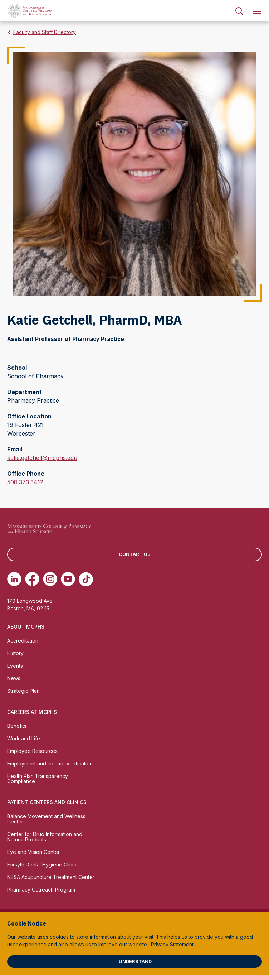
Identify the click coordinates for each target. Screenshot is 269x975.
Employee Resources (32, 751)
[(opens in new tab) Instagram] (50, 579)
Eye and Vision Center (33, 852)
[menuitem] (239, 10)
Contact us (135, 554)
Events (15, 666)
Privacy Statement (172, 944)
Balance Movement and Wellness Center (46, 819)
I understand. (134, 961)
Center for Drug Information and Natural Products (44, 836)
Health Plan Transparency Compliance (37, 778)
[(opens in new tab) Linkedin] (14, 579)
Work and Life (23, 738)
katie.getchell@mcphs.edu (42, 457)
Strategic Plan (23, 691)
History (15, 653)
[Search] (239, 10)
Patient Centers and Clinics (47, 802)
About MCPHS (25, 627)
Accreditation (22, 641)
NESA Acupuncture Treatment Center (50, 877)
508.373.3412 (25, 482)
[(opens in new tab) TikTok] (86, 579)
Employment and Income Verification (50, 763)
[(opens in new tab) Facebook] (32, 579)
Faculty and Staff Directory (44, 32)
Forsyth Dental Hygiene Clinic (41, 864)
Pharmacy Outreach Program (41, 890)
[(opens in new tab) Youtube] (68, 579)
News (13, 678)
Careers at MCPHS (32, 712)
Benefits (16, 726)
